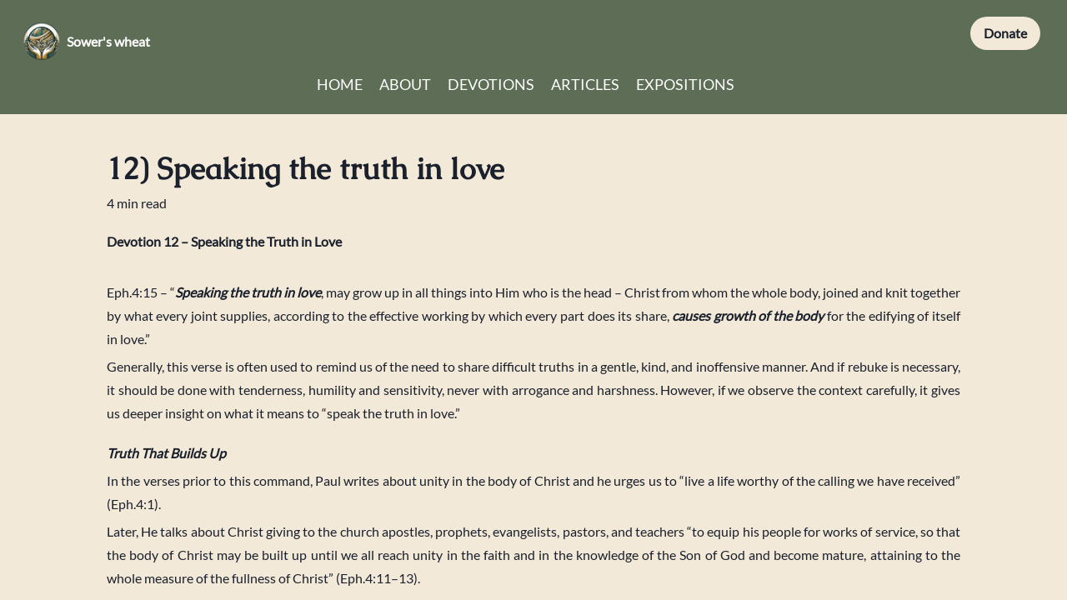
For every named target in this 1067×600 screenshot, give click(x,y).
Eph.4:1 (132, 504)
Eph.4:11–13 (376, 578)
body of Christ (529, 480)
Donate (1005, 33)
